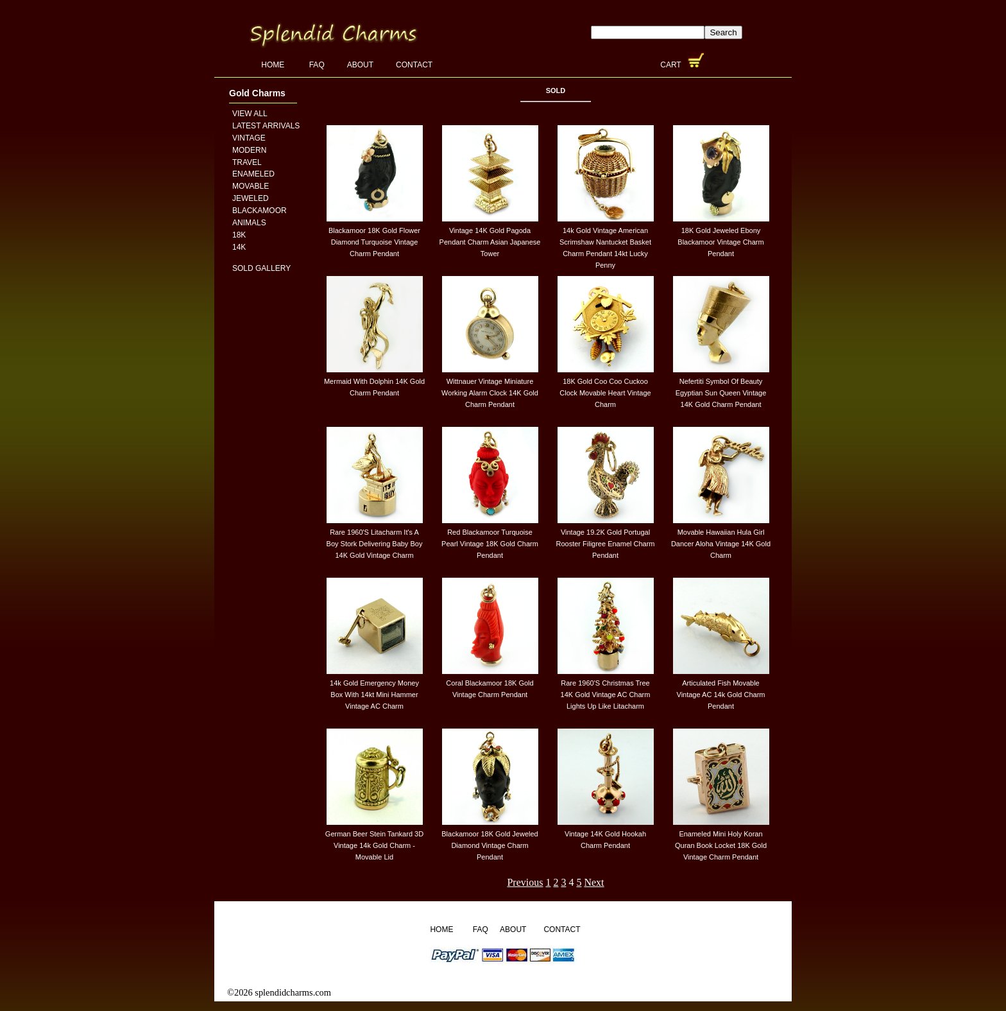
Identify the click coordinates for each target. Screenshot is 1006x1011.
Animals (249, 222)
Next (594, 882)
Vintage (249, 138)
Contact (414, 64)
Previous (525, 882)
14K (239, 247)
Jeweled (250, 198)
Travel (247, 162)
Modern (249, 150)
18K (239, 234)
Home (273, 64)
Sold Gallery (261, 268)
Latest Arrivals (266, 125)
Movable (250, 186)
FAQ (317, 64)
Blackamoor (259, 210)
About (360, 64)
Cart (671, 64)
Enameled (253, 173)
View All (250, 113)
